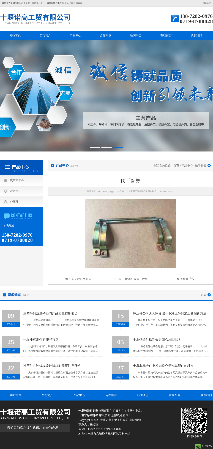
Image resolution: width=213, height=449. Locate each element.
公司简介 (45, 35)
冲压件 (14, 201)
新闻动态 (135, 35)
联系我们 (196, 35)
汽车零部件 (17, 180)
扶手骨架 (200, 165)
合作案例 (105, 35)
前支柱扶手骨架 (81, 279)
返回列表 (182, 279)
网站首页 (15, 35)
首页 (176, 165)
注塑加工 (15, 191)
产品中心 (75, 35)
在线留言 (166, 35)
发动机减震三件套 (136, 279)
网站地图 (207, 3)
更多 (203, 294)
